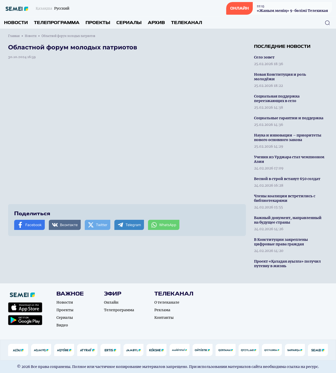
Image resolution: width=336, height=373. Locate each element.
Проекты (98, 22)
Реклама (162, 310)
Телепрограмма (56, 22)
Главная (14, 36)
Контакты (164, 317)
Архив (156, 22)
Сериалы (129, 22)
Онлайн (111, 302)
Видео (62, 325)
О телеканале (166, 302)
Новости (16, 22)
